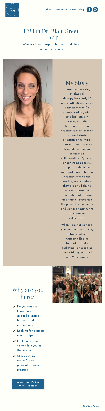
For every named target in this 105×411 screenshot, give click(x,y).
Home (73, 9)
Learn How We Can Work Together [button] (28, 384)
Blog (81, 9)
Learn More (60, 9)
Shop (48, 9)
